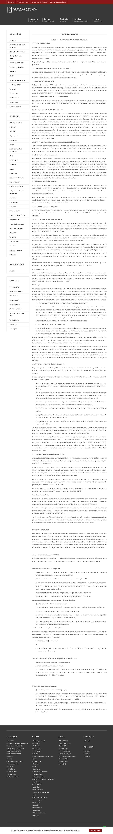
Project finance (14, 220)
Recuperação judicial (16, 228)
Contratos (13, 164)
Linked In (87, 751)
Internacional (14, 202)
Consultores (13, 93)
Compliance (81, 20)
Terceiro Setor (14, 241)
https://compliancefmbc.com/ (46, 651)
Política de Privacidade (71, 831)
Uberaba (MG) (14, 324)
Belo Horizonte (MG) (16, 291)
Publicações (64, 20)
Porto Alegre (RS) (15, 304)
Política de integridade (17, 63)
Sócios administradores (17, 80)
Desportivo (13, 173)
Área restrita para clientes (58, 2)
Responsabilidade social (39, 2)
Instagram (88, 756)
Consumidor (13, 160)
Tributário (13, 255)
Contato (97, 20)
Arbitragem (13, 140)
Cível (11, 156)
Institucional (34, 20)
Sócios (12, 76)
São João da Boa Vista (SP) (17, 315)
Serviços (49, 20)
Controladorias (14, 98)
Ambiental (13, 131)
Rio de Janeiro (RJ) (16, 309)
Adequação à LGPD (16, 123)
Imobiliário (13, 198)
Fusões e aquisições (16, 186)
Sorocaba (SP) (14, 320)
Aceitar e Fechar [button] (95, 830)
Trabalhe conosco (22, 2)
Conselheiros (14, 102)
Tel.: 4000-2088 (14, 287)
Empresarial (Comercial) (17, 178)
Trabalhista (13, 246)
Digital (12, 169)
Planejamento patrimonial (17, 215)
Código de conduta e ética (16, 57)
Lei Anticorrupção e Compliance (16, 150)
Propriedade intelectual (17, 224)
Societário (13, 237)
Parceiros (13, 71)
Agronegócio (14, 136)
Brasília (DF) (13, 296)
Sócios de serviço (15, 84)
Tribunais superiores (16, 250)
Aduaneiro (13, 127)
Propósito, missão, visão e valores (17, 46)
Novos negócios (15, 211)
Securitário (13, 233)
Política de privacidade (17, 67)
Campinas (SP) (14, 300)
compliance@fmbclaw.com (49, 641)
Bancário (12, 144)
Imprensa (11, 2)
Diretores (13, 89)
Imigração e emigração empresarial (17, 192)
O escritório (13, 40)
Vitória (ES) (13, 329)
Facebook (88, 753)
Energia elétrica (14, 182)
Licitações (13, 206)
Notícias (12, 271)
